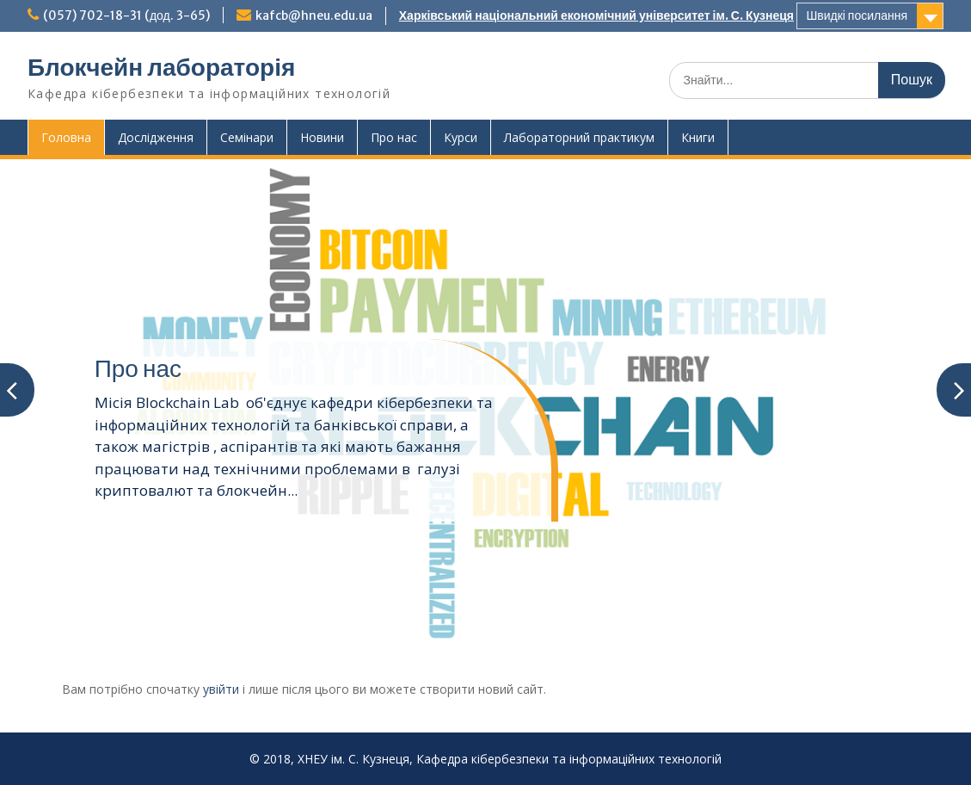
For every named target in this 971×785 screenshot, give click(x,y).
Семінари (246, 137)
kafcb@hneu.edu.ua (313, 15)
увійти (221, 689)
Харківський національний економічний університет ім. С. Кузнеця (596, 15)
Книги (698, 137)
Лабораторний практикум (579, 137)
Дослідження (156, 137)
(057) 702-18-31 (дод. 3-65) (126, 15)
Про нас (394, 137)
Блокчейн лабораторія (161, 67)
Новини (322, 137)
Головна (66, 137)
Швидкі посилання (856, 15)
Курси (460, 137)
